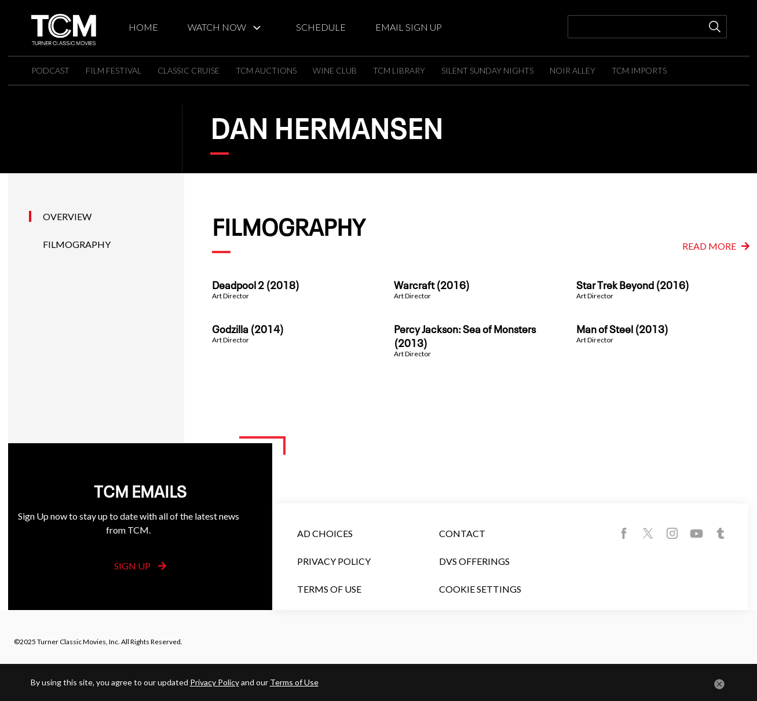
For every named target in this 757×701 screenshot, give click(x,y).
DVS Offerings (474, 561)
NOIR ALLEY (572, 70)
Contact (462, 533)
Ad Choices (325, 533)
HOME (143, 26)
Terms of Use (329, 588)
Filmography (77, 244)
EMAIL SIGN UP (408, 26)
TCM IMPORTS (639, 70)
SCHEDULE (321, 26)
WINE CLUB (335, 70)
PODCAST (50, 70)
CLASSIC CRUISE (189, 70)
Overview (67, 216)
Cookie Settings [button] (480, 588)
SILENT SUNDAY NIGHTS (487, 70)
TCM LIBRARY (399, 70)
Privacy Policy (334, 561)
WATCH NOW (217, 26)
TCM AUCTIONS (266, 70)
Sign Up (140, 565)
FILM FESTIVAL (113, 70)
